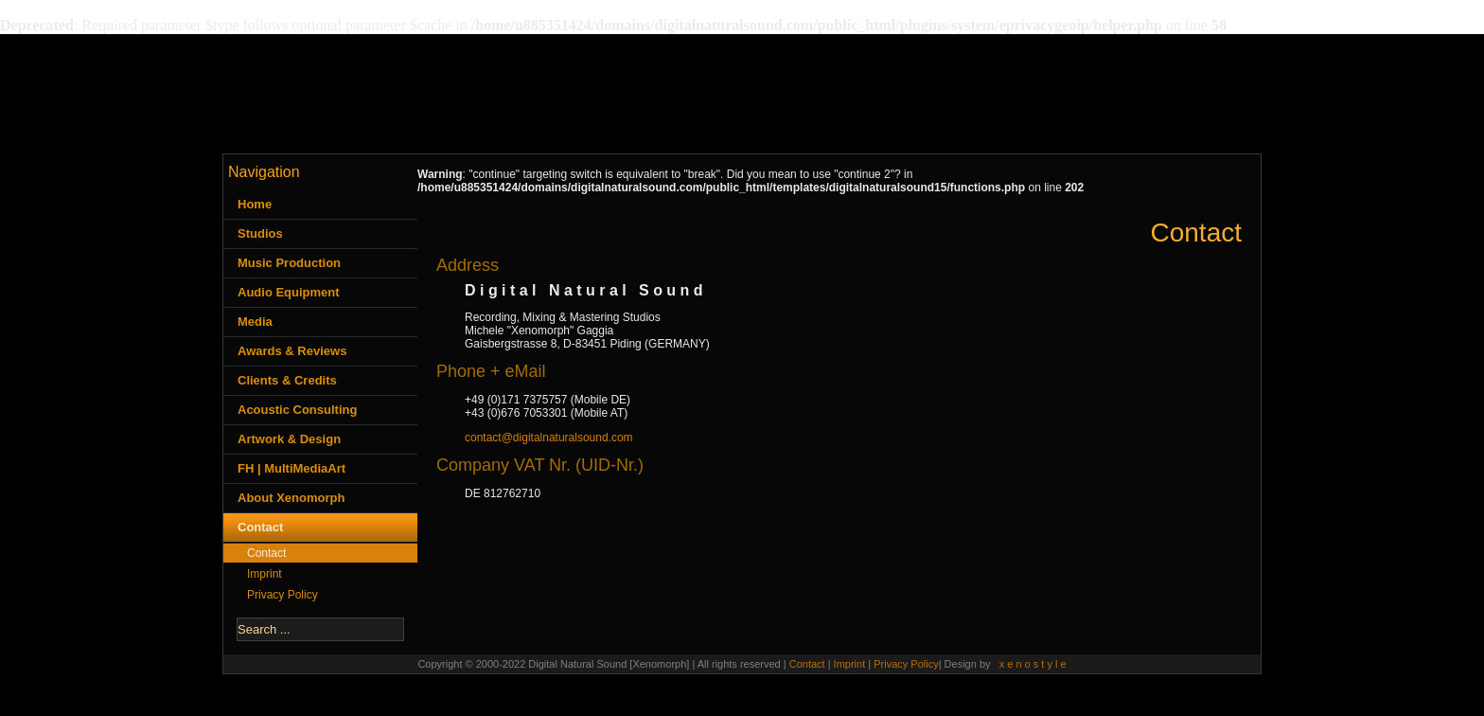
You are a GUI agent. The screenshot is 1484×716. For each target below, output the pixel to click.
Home (255, 204)
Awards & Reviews (292, 351)
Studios (260, 233)
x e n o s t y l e (1033, 664)
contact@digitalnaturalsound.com (549, 437)
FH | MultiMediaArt (291, 468)
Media (255, 321)
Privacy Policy (282, 594)
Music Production (289, 263)
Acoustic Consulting (297, 410)
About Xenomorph (291, 498)
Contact (260, 527)
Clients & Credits (287, 380)
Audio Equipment (289, 292)
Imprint (264, 574)
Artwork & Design (289, 439)
